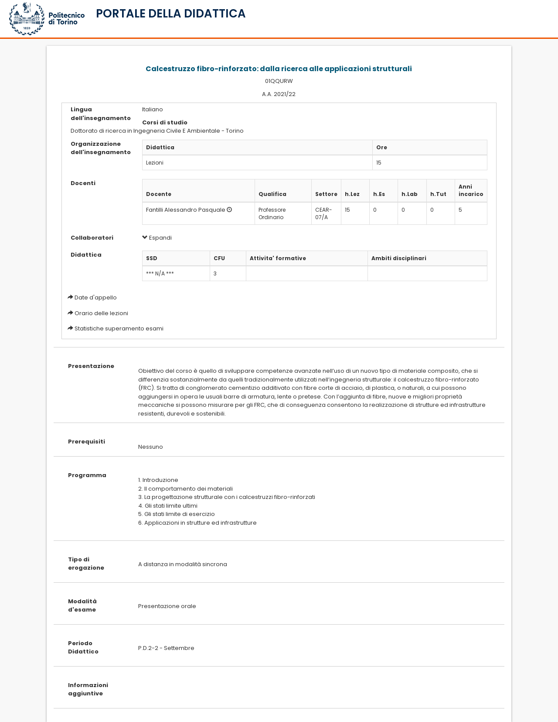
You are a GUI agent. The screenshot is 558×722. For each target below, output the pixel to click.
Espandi (157, 238)
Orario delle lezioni (101, 313)
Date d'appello (96, 297)
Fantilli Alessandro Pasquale (185, 210)
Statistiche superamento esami (119, 328)
